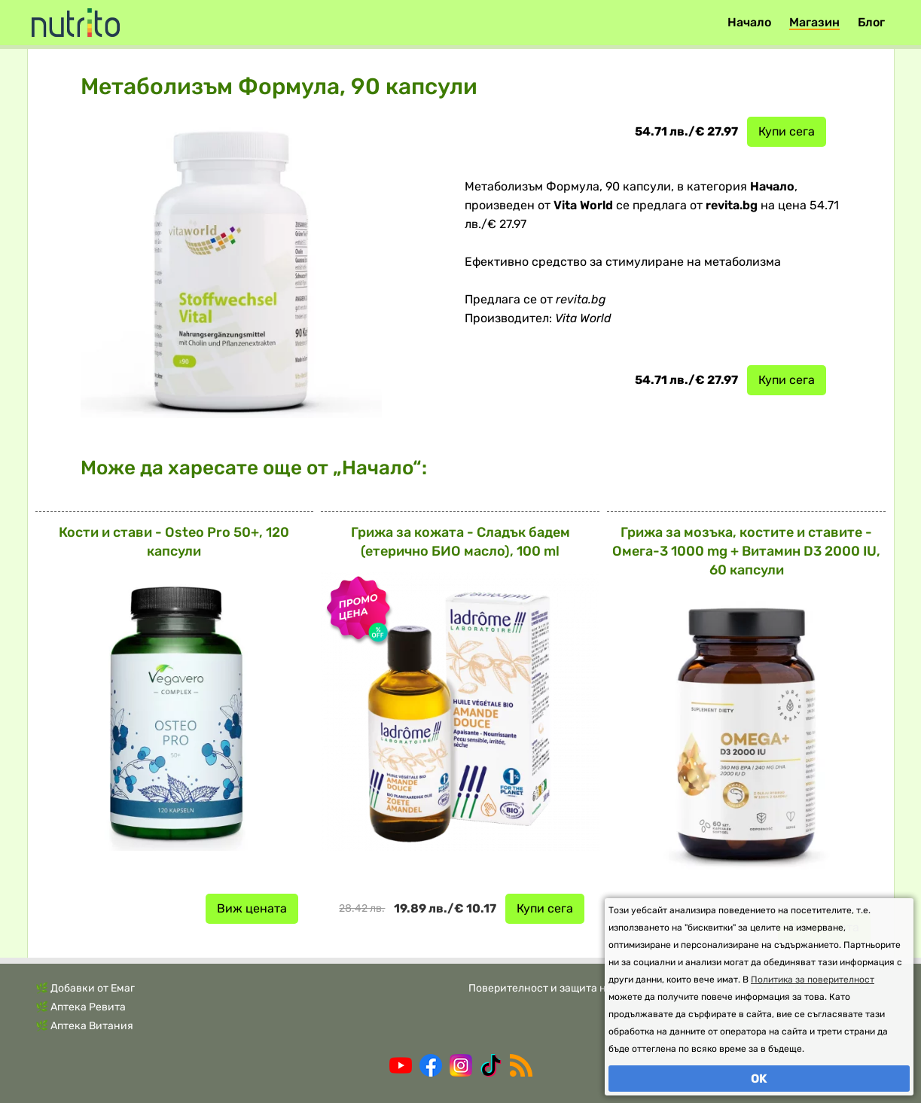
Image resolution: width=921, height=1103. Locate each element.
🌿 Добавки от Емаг (85, 988)
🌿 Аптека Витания (84, 1025)
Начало (749, 22)
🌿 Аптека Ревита (80, 1007)
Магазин (814, 22)
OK (759, 1078)
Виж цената (252, 908)
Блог (871, 22)
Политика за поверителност (812, 979)
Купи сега (786, 131)
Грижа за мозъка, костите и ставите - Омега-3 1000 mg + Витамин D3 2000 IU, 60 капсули (746, 551)
